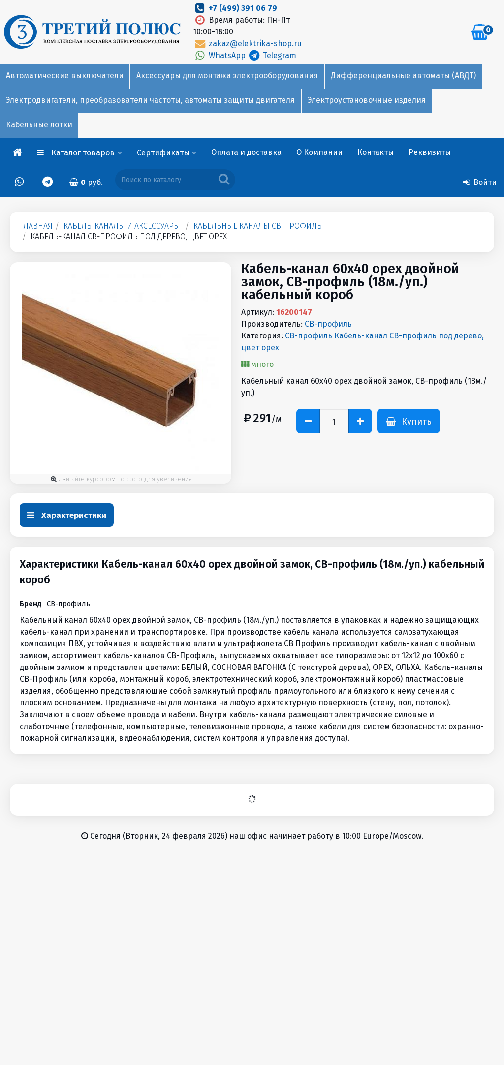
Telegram (272, 55)
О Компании (319, 152)
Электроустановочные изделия (367, 100)
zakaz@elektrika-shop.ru (247, 43)
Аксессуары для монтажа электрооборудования (227, 75)
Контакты (375, 152)
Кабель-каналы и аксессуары (121, 226)
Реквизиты (430, 152)
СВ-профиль (328, 324)
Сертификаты (166, 152)
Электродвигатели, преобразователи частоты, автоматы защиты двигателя (150, 100)
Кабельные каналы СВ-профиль (257, 226)
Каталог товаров (86, 152)
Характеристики (66, 515)
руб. (86, 182)
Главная (36, 226)
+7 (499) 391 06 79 (243, 8)
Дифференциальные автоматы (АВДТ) (403, 75)
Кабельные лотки (39, 124)
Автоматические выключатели (65, 75)
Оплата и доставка (246, 152)
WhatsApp (220, 55)
